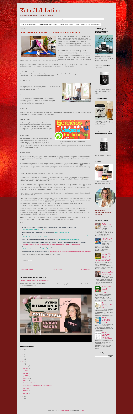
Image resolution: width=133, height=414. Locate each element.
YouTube (40, 19)
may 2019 (26, 378)
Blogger (82, 410)
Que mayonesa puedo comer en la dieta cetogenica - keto (107, 305)
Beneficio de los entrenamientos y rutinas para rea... (37, 385)
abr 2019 (26, 380)
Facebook (31, 19)
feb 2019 (25, 390)
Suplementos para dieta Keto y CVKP (48, 24)
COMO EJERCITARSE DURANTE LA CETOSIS (106, 320)
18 (23, 396)
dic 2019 (25, 366)
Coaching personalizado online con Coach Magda (87, 24)
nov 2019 (26, 368)
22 (23, 356)
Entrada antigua (85, 269)
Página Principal (57, 269)
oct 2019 (25, 371)
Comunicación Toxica (29, 383)
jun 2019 (25, 376)
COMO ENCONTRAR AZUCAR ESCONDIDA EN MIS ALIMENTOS (107, 336)
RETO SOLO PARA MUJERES (95, 19)
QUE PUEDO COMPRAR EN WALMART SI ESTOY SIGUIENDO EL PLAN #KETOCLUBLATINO (103, 257)
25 (23, 349)
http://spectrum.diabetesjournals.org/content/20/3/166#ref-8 (35, 248)
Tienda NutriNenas (80, 19)
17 (23, 398)
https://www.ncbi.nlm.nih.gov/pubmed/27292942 (33, 229)
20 (23, 361)
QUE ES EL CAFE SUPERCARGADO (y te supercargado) (107, 273)
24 (23, 351)
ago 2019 (26, 373)
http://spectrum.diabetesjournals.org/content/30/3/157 (70, 239)
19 (23, 364)
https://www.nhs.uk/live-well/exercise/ (62, 232)
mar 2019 (26, 388)
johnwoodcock (65, 410)
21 (23, 359)
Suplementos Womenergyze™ (28, 24)
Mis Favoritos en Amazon (67, 24)
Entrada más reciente (27, 269)
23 (23, 354)
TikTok (46, 19)
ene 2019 (26, 393)
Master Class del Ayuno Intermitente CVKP (35, 281)
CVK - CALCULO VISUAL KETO (107, 239)
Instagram (23, 19)
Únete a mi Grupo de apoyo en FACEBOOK (61, 19)
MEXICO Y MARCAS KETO (106, 224)
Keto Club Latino (40, 10)
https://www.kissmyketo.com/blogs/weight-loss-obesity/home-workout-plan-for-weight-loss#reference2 (70, 251)
